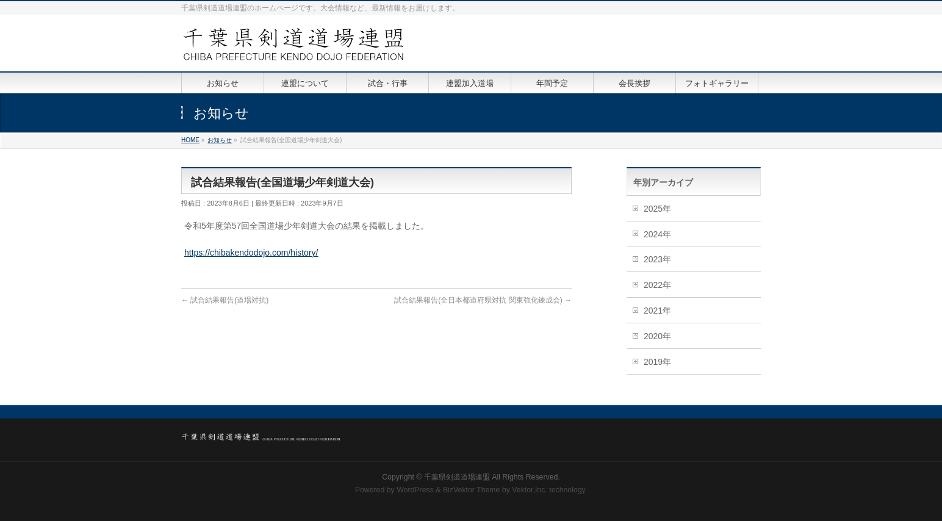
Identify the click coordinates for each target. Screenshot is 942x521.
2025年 (657, 209)
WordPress (415, 490)
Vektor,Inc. (529, 490)
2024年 (657, 234)
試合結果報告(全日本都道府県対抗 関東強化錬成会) (483, 300)
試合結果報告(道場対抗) (224, 300)
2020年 (657, 336)
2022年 (657, 285)
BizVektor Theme (471, 490)
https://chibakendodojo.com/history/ (251, 252)
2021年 (657, 310)
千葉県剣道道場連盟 (457, 477)
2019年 (657, 362)
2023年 (657, 259)
